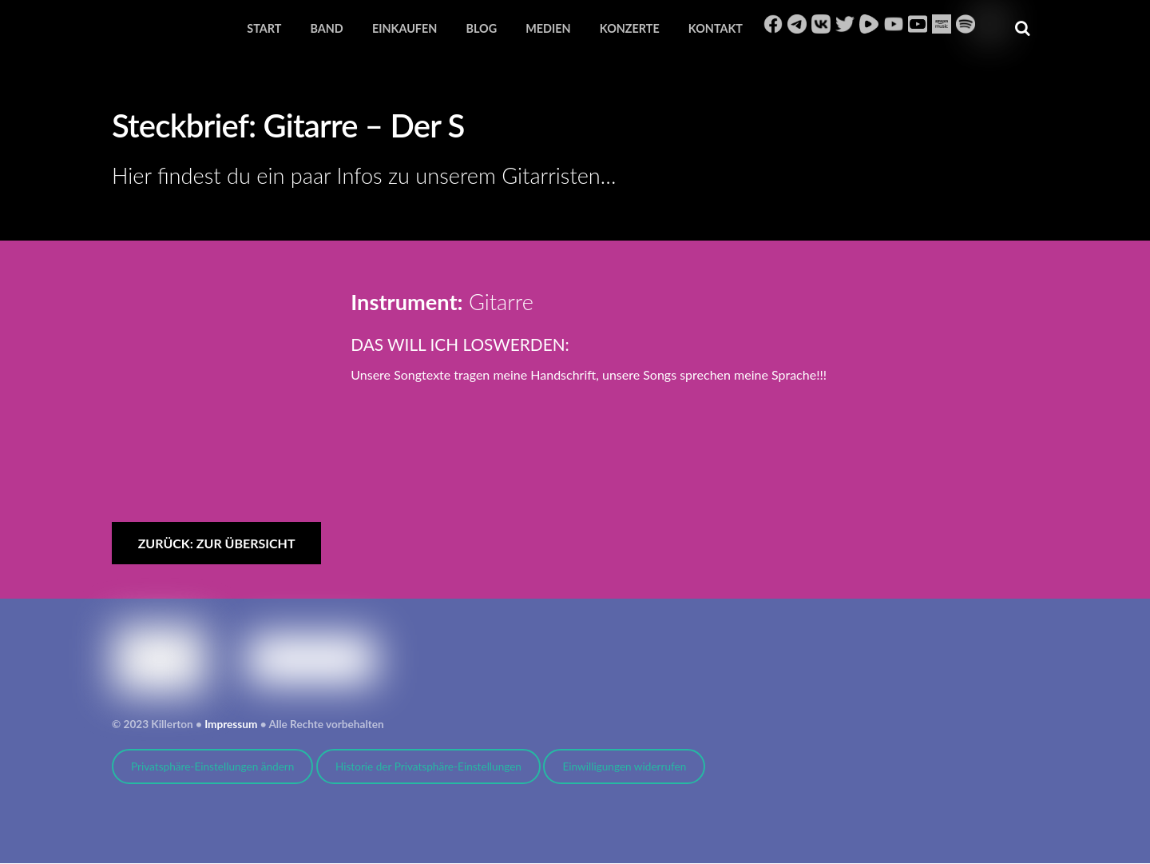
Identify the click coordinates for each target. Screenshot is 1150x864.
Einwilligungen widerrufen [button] (624, 767)
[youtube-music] (917, 23)
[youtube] (893, 23)
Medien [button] (547, 28)
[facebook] (773, 23)
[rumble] (868, 23)
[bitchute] (989, 23)
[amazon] (941, 23)
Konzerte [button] (630, 28)
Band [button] (326, 28)
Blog (481, 28)
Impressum (230, 725)
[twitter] (845, 23)
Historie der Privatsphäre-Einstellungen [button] (428, 767)
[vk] (821, 23)
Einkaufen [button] (404, 28)
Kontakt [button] (715, 28)
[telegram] (797, 23)
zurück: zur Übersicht (216, 543)
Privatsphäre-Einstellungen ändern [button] (212, 767)
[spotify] (965, 23)
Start (264, 28)
